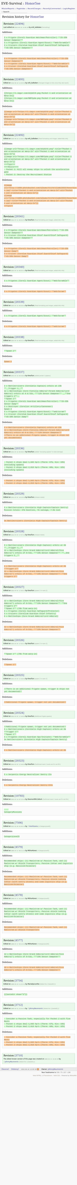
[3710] (19, 1052)
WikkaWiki (73, 1072)
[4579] (19, 844)
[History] (15, 1066)
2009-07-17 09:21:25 (18, 848)
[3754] (19, 978)
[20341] (19, 216)
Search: (6, 12)
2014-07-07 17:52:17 (18, 642)
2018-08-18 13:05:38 (22, 27)
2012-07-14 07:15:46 (18, 797)
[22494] (19, 23)
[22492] (19, 134)
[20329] (19, 492)
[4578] (19, 892)
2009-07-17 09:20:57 (18, 896)
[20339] (19, 301)
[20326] (19, 638)
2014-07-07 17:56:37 (18, 589)
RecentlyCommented (52, 9)
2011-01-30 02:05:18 (18, 824)
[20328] (19, 530)
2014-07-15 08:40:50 (18, 375)
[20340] (19, 266)
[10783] (19, 793)
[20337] (19, 371)
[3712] (19, 1002)
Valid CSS (57, 1072)
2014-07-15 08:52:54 (18, 219)
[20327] (19, 585)
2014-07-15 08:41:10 (18, 340)
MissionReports (8, 9)
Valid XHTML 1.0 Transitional (42, 1072)
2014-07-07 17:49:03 (18, 714)
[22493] (19, 79)
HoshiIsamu (33, 824)
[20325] (19, 673)
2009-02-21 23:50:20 (51, 1056)
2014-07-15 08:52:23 (18, 270)
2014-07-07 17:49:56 (18, 677)
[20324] (19, 711)
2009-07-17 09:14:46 (18, 941)
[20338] (19, 336)
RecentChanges (34, 9)
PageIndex (21, 9)
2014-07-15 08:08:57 (18, 451)
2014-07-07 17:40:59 (18, 762)
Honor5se (32, 3)
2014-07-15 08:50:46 (18, 305)
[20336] (19, 447)
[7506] (19, 820)
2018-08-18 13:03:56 (18, 83)
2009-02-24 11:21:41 (18, 981)
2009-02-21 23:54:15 (18, 1006)
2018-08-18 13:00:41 (18, 138)
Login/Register (69, 9)
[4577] (19, 937)
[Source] (5, 1066)
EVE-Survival (11, 3)
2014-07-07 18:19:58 (18, 496)
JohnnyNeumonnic (36, 1006)
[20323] (19, 758)
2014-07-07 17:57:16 (18, 533)
